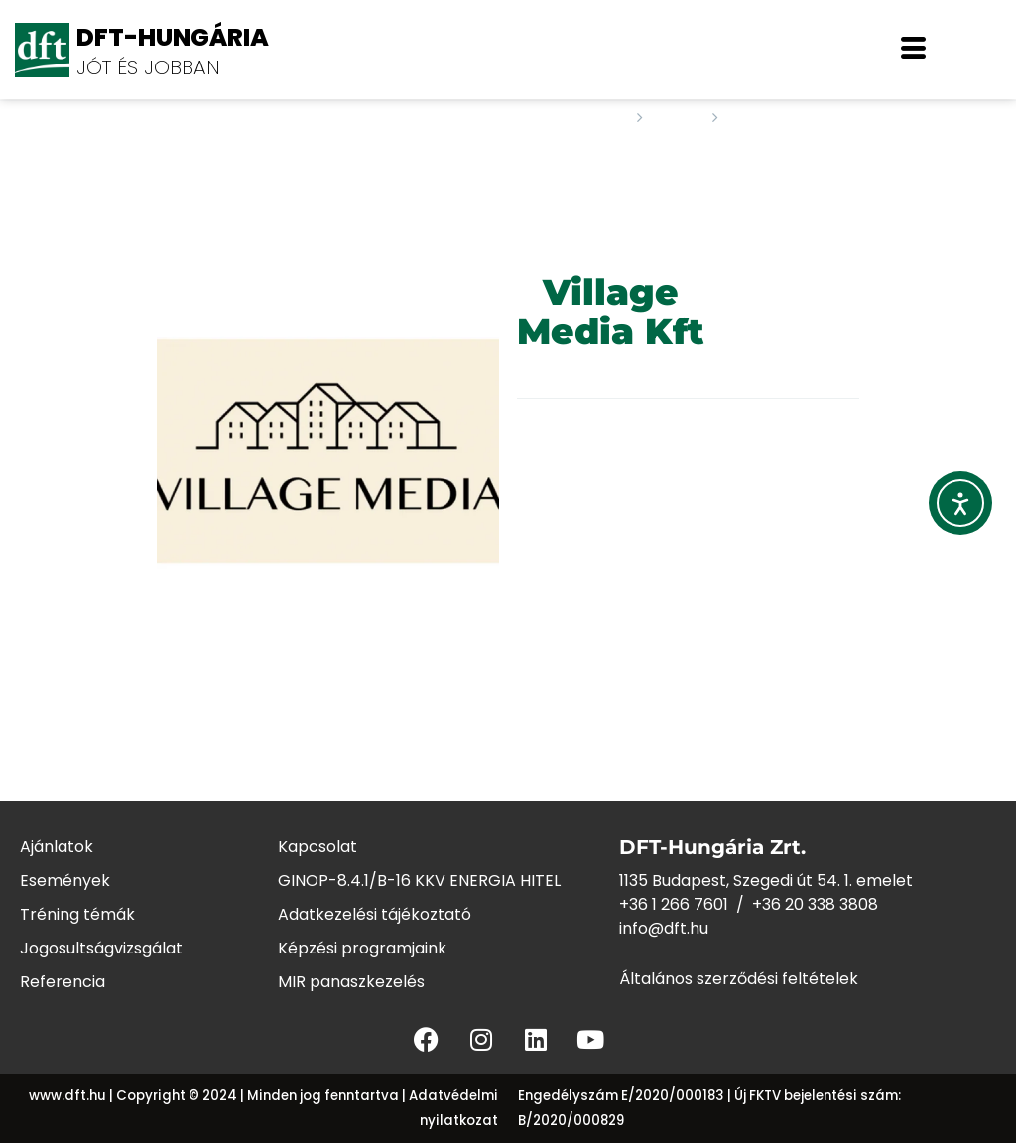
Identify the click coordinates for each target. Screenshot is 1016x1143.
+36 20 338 (795, 904)
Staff (677, 118)
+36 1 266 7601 (673, 904)
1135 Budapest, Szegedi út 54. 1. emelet (766, 880)
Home (600, 118)
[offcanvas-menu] (913, 49)
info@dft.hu (663, 928)
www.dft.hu (67, 1095)
